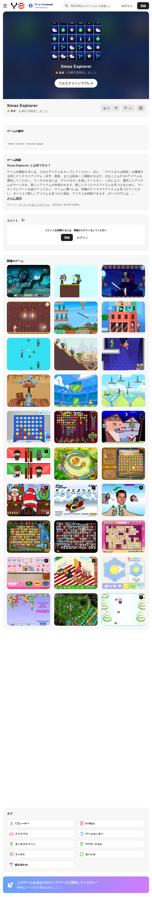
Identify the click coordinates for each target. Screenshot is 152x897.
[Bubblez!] (28, 609)
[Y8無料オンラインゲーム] (17, 6)
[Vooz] (76, 609)
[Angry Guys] (123, 390)
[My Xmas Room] (76, 573)
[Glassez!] (123, 573)
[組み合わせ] (41, 865)
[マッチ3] (41, 854)
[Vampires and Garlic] (28, 281)
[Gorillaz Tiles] (76, 536)
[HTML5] (111, 823)
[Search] (65, 5)
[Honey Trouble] (76, 463)
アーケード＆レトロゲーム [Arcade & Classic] (34, 204)
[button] (14, 198)
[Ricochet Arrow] (76, 354)
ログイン (126, 6)
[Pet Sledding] (123, 609)
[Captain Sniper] (123, 318)
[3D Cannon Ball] (28, 390)
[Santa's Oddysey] (123, 427)
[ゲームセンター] (111, 834)
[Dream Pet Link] (123, 536)
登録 (143, 6)
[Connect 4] (28, 427)
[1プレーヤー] (41, 823)
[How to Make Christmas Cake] (28, 573)
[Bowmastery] (76, 281)
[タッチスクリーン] (41, 844)
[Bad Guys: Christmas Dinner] (28, 463)
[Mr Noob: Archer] (28, 354)
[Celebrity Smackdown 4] (123, 500)
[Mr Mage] (123, 281)
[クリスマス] (41, 834)
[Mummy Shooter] (28, 318)
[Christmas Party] (28, 500)
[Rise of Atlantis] (123, 463)
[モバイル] (111, 854)
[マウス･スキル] (111, 844)
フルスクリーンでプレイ (76, 83)
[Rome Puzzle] (28, 536)
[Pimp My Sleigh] (76, 500)
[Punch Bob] (123, 354)
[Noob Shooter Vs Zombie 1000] (76, 318)
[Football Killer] (76, 390)
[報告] (128, 108)
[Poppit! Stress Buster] (76, 427)
